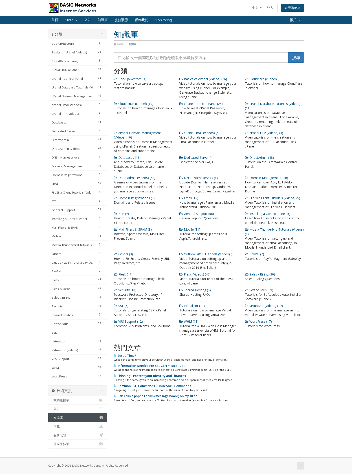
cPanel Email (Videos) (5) (199, 133)
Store (71, 20)
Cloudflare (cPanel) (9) (263, 79)
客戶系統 (119, 44)
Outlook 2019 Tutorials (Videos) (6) (207, 254)
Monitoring (163, 20)
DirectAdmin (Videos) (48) (134, 178)
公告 (87, 20)
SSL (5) (121, 306)
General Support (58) (196, 214)
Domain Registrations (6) (134, 198)
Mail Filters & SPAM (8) (133, 229)
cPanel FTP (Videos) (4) (264, 133)
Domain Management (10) (266, 178)
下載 (77, 426)
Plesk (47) (123, 274)
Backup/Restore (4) (130, 79)
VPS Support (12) (128, 321)
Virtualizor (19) (192, 306)
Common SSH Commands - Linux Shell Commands (152, 386)
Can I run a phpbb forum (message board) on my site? (155, 396)
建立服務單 (77, 444)
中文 (257, 7)
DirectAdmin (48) (259, 157)
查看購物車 (292, 8)
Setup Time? (125, 356)
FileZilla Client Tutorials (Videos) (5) (272, 198)
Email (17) (188, 198)
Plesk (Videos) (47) (195, 274)
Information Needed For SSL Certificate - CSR (149, 366)
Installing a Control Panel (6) (267, 214)
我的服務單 (77, 400)
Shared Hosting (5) (195, 290)
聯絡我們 (141, 20)
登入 (270, 7)
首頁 (54, 20)
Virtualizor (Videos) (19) (264, 306)
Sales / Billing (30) (260, 274)
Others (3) (123, 254)
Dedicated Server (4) (196, 157)
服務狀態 (121, 20)
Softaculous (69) (259, 290)
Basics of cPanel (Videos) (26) (203, 79)
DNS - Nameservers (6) (198, 178)
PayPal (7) (254, 254)
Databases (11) (127, 157)
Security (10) (125, 290)
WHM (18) (188, 321)
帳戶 (295, 20)
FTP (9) (121, 214)
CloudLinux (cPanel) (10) (133, 103)
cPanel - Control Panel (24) (201, 103)
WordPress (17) (258, 321)
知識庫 (103, 20)
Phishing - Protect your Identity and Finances (150, 376)
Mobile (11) (189, 229)
